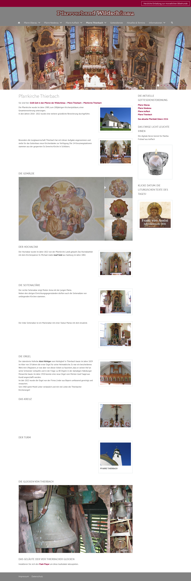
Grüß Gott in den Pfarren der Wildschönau (47, 103)
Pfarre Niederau (144, 108)
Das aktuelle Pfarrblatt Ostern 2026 (153, 119)
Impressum (24, 576)
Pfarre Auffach (144, 111)
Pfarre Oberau (144, 105)
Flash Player (44, 564)
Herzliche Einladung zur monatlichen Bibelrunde (166, 3)
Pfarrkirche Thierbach (92, 103)
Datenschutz (37, 576)
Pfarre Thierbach (74, 103)
